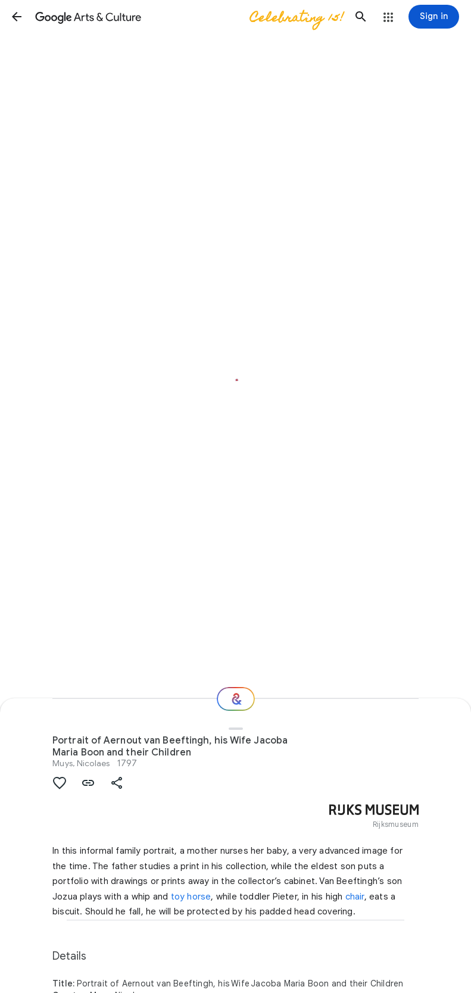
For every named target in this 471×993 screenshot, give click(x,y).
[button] (16, 16)
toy (178, 896)
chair (354, 896)
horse (199, 896)
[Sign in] (433, 17)
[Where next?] (236, 699)
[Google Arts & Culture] (188, 16)
